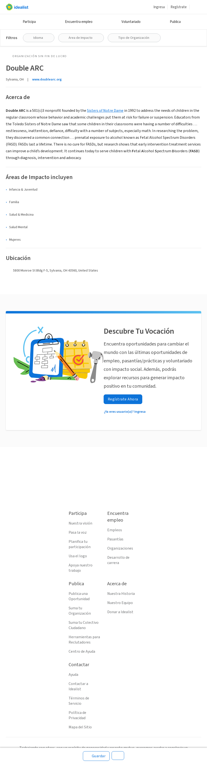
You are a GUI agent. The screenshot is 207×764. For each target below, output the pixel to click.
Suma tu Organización (80, 610)
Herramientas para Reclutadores (84, 639)
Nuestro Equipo (120, 602)
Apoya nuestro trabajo (81, 568)
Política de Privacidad (77, 715)
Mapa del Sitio (80, 727)
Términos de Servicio (79, 701)
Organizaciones (120, 548)
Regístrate (179, 7)
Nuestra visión (80, 523)
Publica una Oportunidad (79, 596)
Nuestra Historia (121, 593)
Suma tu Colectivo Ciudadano (84, 625)
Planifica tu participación (80, 544)
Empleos (114, 530)
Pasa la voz (78, 532)
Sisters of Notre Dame (105, 110)
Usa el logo (78, 556)
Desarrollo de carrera (118, 560)
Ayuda (73, 674)
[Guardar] (96, 756)
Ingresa (159, 7)
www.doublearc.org (47, 79)
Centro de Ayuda (82, 651)
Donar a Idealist (120, 612)
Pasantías (115, 539)
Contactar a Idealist (78, 686)
